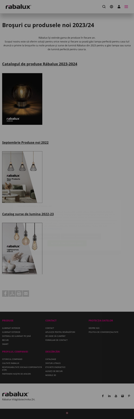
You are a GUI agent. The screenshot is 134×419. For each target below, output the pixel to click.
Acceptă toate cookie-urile (67, 227)
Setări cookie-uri (46, 220)
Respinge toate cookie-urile (81, 220)
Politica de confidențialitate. (49, 213)
